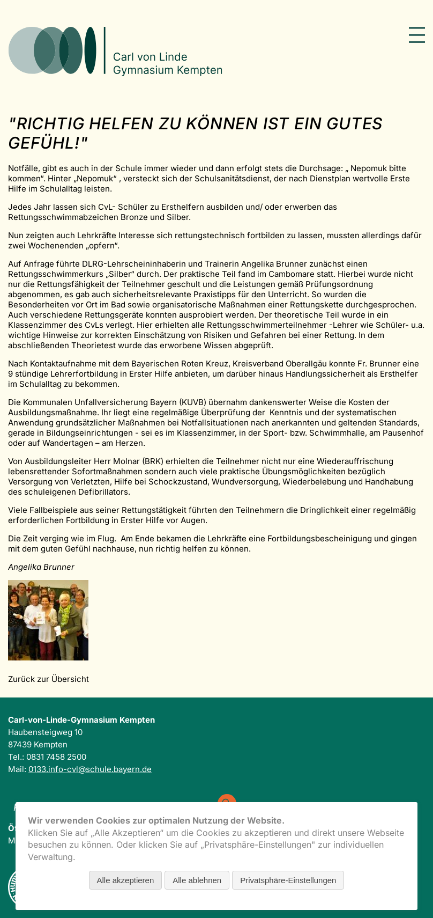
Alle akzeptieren (125, 880)
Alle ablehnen (197, 880)
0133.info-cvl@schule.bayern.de (90, 769)
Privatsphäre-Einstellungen (288, 880)
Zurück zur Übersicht (48, 679)
